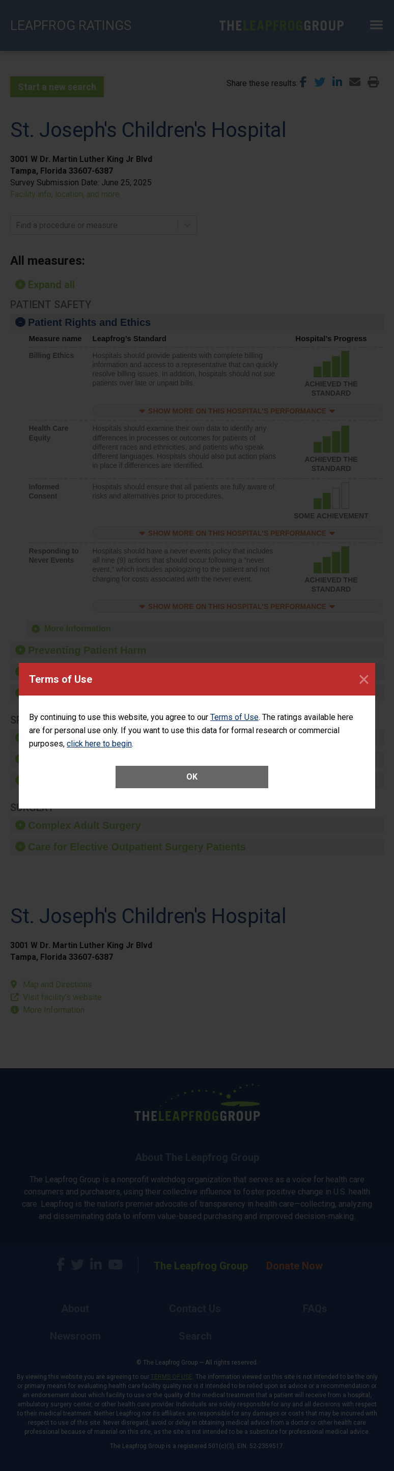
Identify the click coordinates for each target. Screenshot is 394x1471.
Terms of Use (234, 717)
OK (192, 777)
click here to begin (99, 743)
